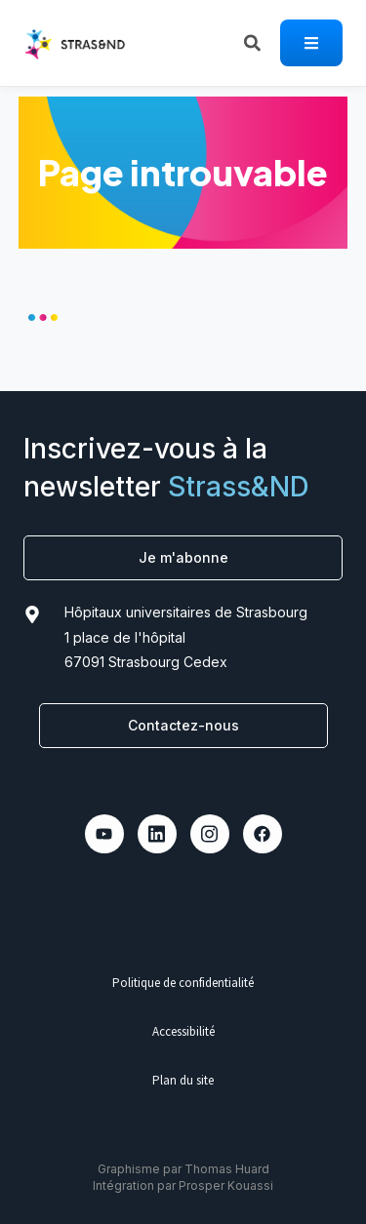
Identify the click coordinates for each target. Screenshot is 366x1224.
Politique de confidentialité (183, 982)
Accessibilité (183, 1031)
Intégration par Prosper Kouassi (183, 1185)
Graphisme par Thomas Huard (183, 1169)
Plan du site (183, 1080)
